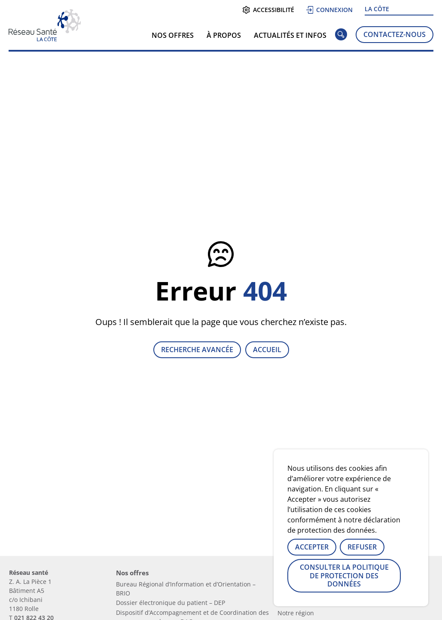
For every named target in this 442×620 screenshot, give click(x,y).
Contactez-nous (394, 34)
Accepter (312, 547)
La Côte (377, 9)
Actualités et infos (290, 35)
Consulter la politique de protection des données (344, 575)
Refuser (362, 547)
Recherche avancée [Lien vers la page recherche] (197, 349)
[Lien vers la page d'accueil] (45, 38)
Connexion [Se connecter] (329, 10)
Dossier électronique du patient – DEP (170, 603)
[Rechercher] (341, 36)
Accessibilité (268, 10)
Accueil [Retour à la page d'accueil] (267, 349)
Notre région (295, 613)
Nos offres (173, 35)
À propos (224, 35)
